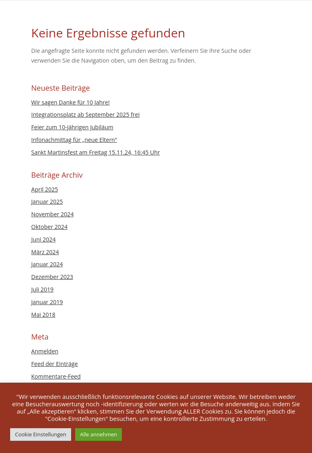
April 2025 (44, 189)
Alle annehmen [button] (98, 434)
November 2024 (52, 214)
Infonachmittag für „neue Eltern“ (74, 140)
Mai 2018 (43, 314)
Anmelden (44, 351)
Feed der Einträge (54, 364)
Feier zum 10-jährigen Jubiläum (72, 127)
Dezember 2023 (52, 277)
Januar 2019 (47, 302)
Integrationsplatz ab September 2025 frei (85, 114)
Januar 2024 (47, 264)
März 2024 (45, 252)
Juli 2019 (42, 289)
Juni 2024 (43, 239)
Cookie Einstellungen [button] (40, 434)
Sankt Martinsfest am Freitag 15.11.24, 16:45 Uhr (95, 152)
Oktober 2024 (49, 227)
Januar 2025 (47, 201)
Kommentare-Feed (56, 376)
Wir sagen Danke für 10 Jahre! (70, 102)
